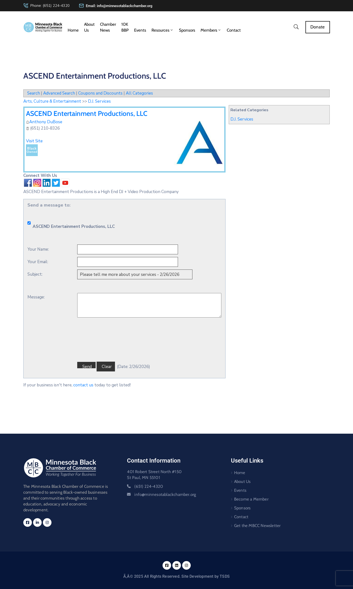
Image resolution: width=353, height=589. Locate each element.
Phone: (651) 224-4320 (50, 5)
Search (33, 93)
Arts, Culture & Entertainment (52, 101)
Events (140, 30)
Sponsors (187, 30)
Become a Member (251, 499)
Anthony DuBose (45, 122)
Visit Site (34, 141)
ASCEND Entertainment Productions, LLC (86, 113)
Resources (162, 30)
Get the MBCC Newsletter (257, 525)
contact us (83, 385)
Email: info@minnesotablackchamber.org (119, 6)
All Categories (139, 93)
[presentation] (114, 389)
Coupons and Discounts (100, 93)
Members (211, 30)
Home (73, 30)
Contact (234, 30)
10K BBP (125, 27)
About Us (89, 27)
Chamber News (108, 27)
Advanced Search (59, 93)
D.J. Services (241, 119)
